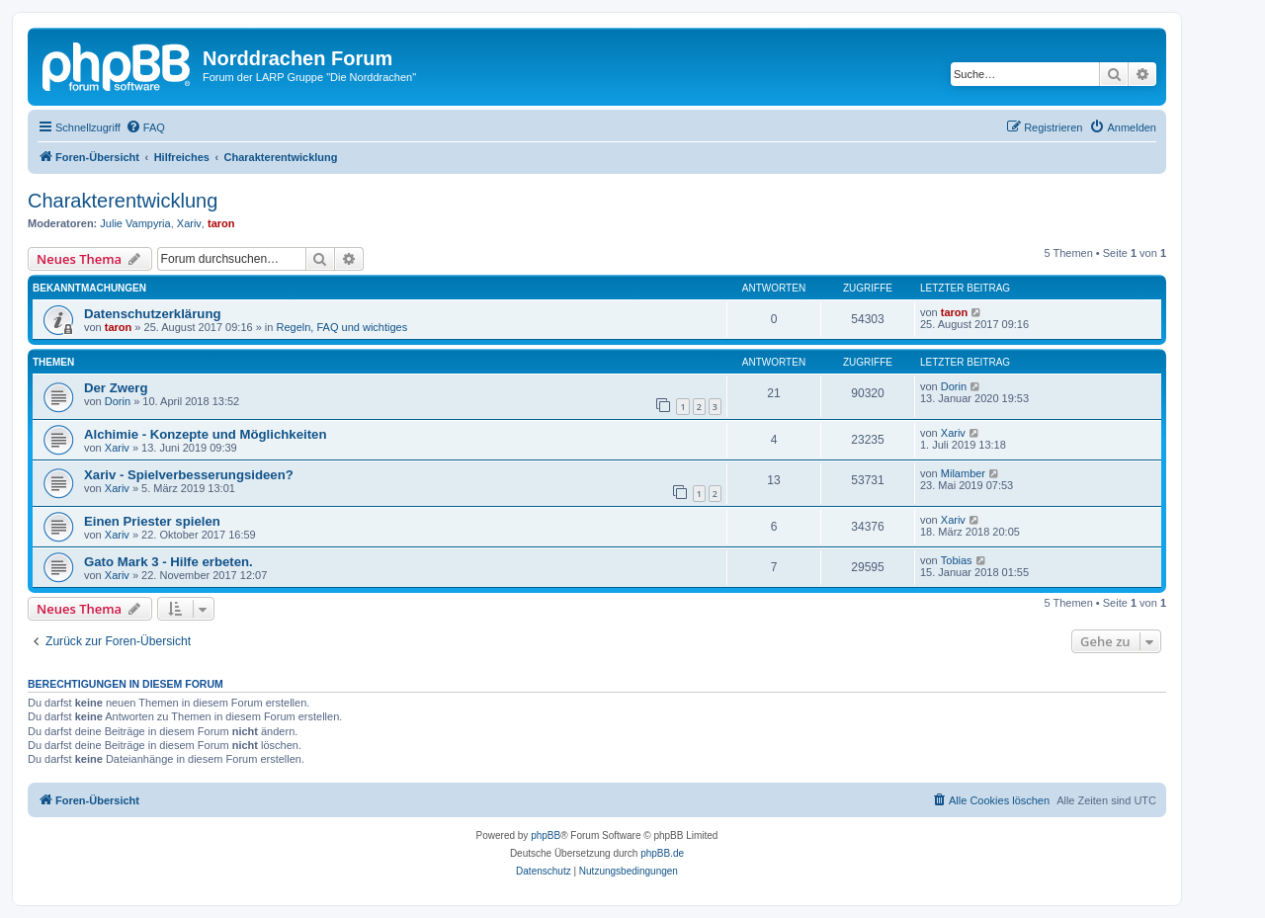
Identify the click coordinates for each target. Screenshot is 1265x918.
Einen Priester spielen (152, 521)
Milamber (963, 473)
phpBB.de (662, 853)
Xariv (189, 223)
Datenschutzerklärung (152, 313)
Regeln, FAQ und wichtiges (342, 327)
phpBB (545, 835)
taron (221, 223)
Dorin (117, 401)
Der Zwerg (116, 387)
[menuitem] (145, 127)
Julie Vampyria (135, 223)
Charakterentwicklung (122, 200)
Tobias (956, 560)
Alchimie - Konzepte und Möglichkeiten (205, 434)
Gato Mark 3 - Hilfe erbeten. (168, 561)
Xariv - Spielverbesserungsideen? (189, 474)
